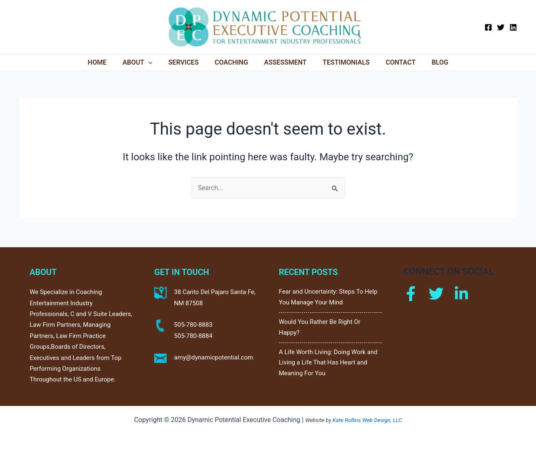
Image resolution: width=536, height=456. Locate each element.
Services (187, 62)
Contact (394, 62)
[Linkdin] (461, 292)
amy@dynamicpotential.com (213, 355)
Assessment (284, 62)
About (144, 62)
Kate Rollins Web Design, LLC (367, 420)
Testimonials (341, 62)
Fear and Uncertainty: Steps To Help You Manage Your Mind (328, 296)
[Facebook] (488, 27)
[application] (155, 62)
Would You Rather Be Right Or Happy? (320, 326)
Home (106, 62)
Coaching (233, 62)
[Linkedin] (513, 27)
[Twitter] (500, 27)
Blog (430, 62)
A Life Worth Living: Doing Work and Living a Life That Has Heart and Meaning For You (328, 362)
